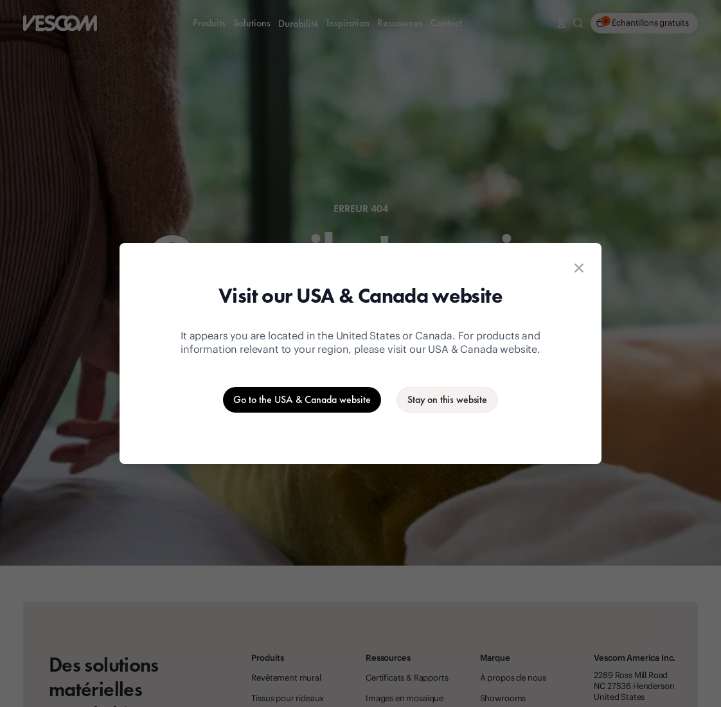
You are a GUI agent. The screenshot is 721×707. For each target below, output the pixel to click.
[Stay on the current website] (447, 400)
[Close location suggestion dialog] (578, 268)
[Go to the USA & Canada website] (302, 400)
